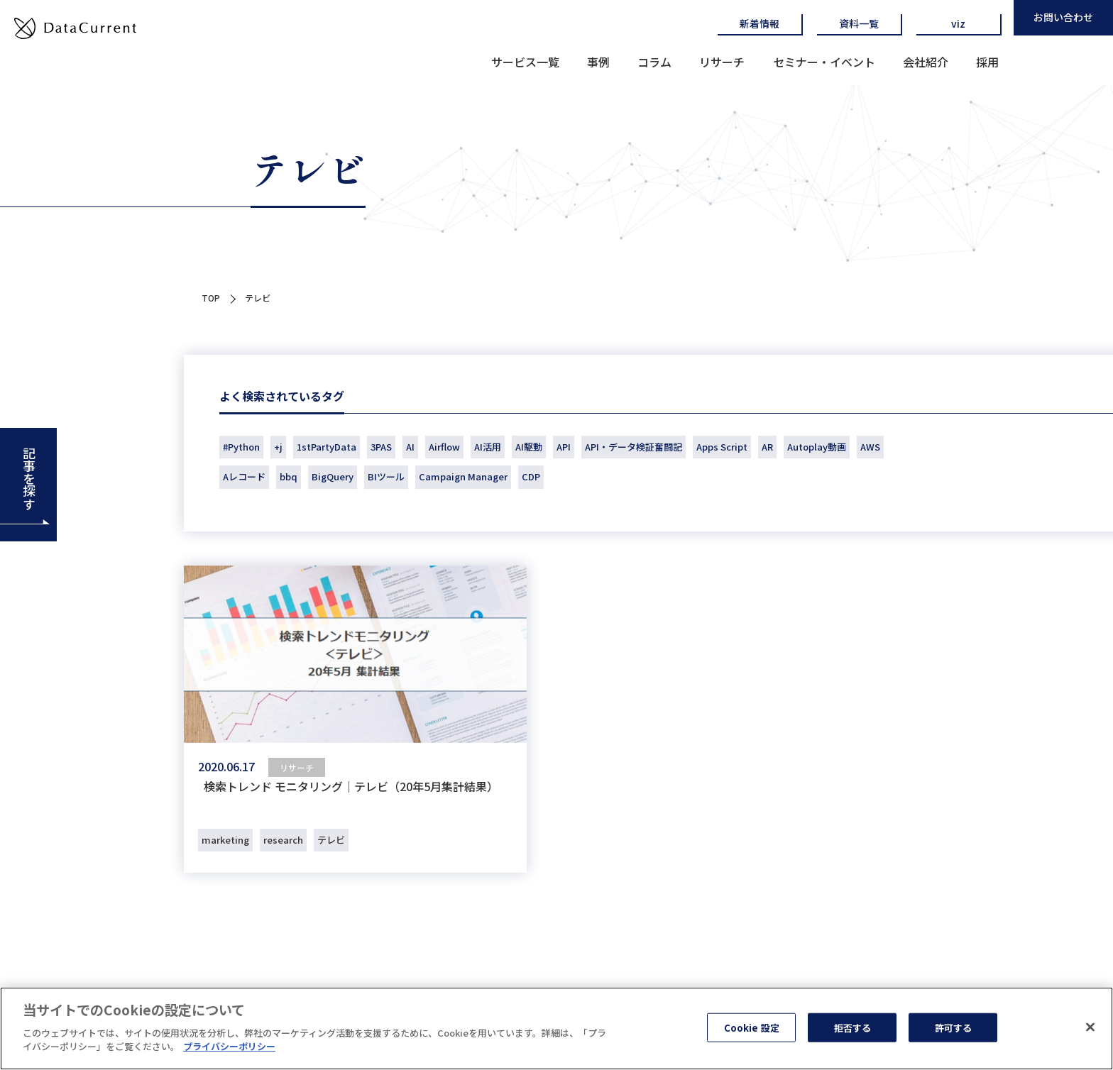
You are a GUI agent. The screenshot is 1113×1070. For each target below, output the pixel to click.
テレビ (331, 839)
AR (767, 446)
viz (958, 23)
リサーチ (722, 61)
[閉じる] (1090, 1027)
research (283, 839)
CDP (531, 476)
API (563, 446)
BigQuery (332, 476)
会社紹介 (925, 61)
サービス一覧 (525, 61)
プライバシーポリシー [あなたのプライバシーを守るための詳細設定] (229, 1047)
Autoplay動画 (816, 446)
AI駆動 (528, 446)
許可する (953, 1028)
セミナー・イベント (824, 61)
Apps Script (721, 446)
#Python (241, 446)
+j (278, 446)
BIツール (386, 476)
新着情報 (759, 23)
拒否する (853, 1028)
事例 (598, 61)
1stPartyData (326, 446)
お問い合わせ (1063, 17)
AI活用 (487, 446)
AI (410, 446)
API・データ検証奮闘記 (633, 446)
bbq (288, 476)
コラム (654, 61)
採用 (987, 61)
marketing (225, 839)
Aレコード (244, 476)
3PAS (381, 446)
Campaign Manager (463, 476)
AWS (870, 446)
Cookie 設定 (751, 1028)
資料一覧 (859, 23)
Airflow (444, 446)
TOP (211, 298)
